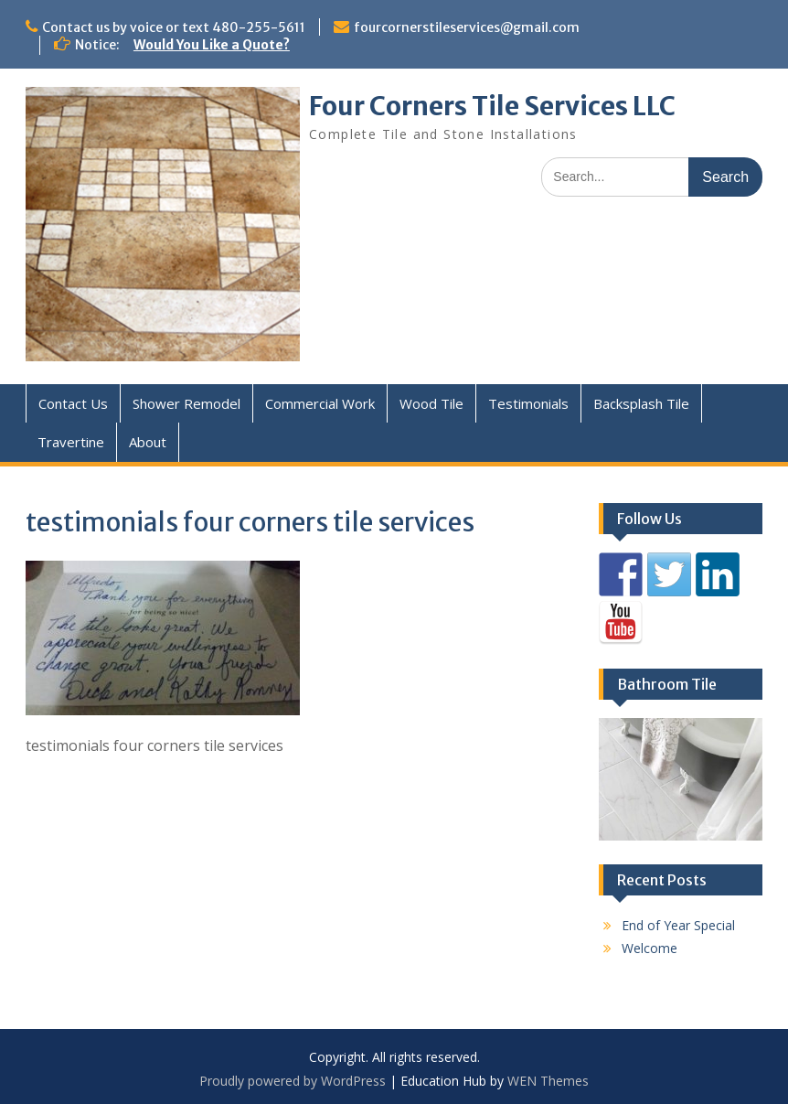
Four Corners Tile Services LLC (492, 106)
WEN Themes (548, 1080)
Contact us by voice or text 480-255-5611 (173, 27)
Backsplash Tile (641, 403)
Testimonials (528, 403)
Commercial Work (320, 403)
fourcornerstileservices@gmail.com (467, 27)
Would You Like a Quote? (211, 45)
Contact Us (73, 403)
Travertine (70, 442)
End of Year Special (678, 925)
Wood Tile (431, 403)
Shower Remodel (186, 403)
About (147, 442)
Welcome (649, 948)
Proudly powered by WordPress (292, 1080)
